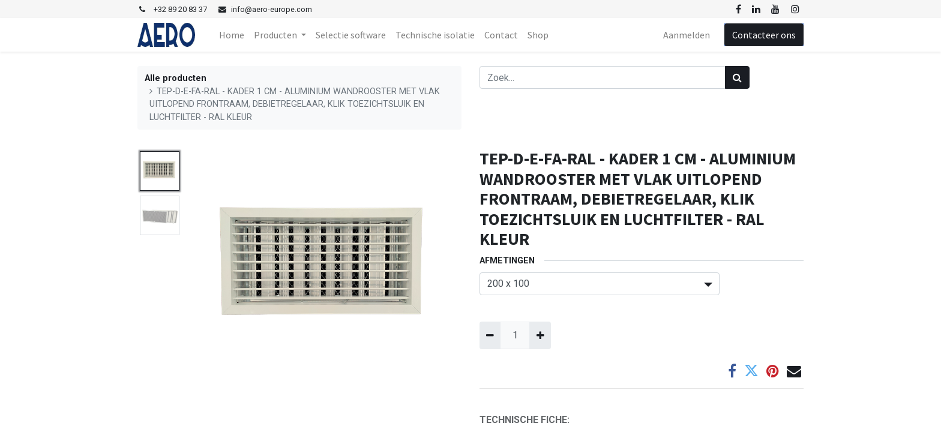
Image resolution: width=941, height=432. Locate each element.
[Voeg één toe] (539, 335)
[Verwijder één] (490, 335)
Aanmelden (686, 35)
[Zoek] (737, 77)
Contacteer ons (764, 35)
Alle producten (175, 78)
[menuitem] (231, 35)
